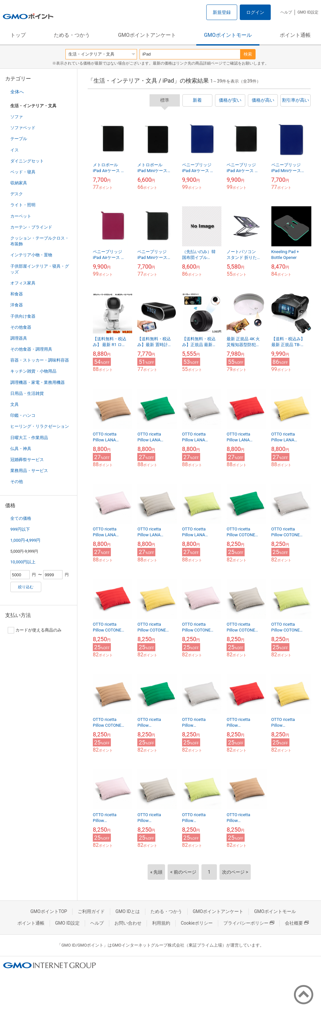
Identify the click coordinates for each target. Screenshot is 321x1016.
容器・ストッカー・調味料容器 (39, 360)
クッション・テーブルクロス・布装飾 (39, 241)
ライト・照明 (22, 204)
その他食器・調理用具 (31, 349)
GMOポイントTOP (48, 911)
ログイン (255, 12)
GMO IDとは (127, 911)
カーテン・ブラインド (31, 227)
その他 (16, 481)
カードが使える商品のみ (35, 630)
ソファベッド (22, 127)
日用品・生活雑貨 (27, 393)
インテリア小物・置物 (31, 254)
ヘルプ (286, 12)
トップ (18, 35)
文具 (14, 404)
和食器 (16, 294)
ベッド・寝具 (22, 171)
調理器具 (18, 338)
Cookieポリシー (197, 923)
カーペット (20, 216)
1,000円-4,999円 (25, 540)
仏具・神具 (20, 448)
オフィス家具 (22, 283)
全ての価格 (20, 518)
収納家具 (18, 182)
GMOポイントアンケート (147, 35)
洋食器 (16, 305)
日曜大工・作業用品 (29, 437)
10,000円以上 (22, 561)
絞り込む (26, 587)
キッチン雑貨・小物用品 (33, 371)
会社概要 (297, 923)
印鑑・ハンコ (22, 415)
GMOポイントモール (228, 35)
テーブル (18, 138)
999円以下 (20, 529)
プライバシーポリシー (248, 923)
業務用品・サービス (29, 470)
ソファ (16, 116)
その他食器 (20, 327)
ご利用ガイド (91, 911)
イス (14, 150)
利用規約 (161, 923)
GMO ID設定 (307, 12)
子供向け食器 (22, 316)
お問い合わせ (127, 923)
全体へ (17, 91)
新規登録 (222, 12)
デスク (16, 193)
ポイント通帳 (295, 35)
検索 (248, 54)
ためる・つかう (72, 35)
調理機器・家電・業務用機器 (37, 382)
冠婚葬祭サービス (27, 459)
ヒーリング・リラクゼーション (39, 426)
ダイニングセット (27, 161)
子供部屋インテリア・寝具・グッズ (39, 269)
